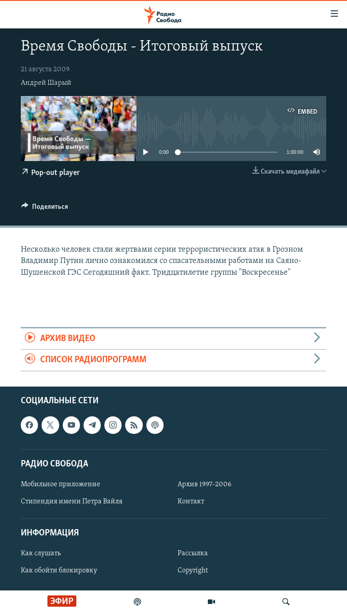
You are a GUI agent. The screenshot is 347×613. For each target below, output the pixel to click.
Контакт (191, 501)
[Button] (44, 208)
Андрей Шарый (46, 83)
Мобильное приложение (60, 484)
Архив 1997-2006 (204, 484)
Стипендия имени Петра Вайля (71, 501)
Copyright (193, 570)
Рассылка (193, 553)
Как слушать (41, 553)
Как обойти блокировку (59, 570)
